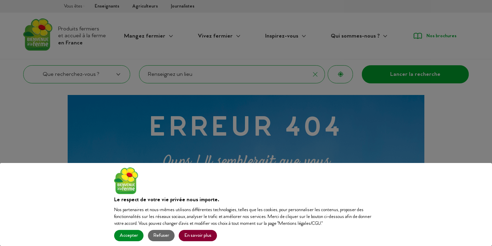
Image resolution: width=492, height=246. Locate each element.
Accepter (129, 235)
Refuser (161, 235)
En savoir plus (197, 235)
